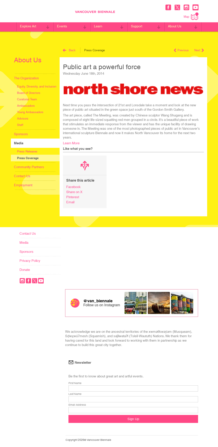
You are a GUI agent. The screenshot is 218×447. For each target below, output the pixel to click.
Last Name (75, 394)
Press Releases (27, 151)
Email (70, 202)
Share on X (74, 192)
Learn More (71, 143)
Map (191, 16)
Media (18, 143)
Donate (24, 270)
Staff (20, 125)
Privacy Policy (29, 260)
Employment (23, 185)
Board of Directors (28, 93)
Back (69, 50)
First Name (75, 383)
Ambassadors (26, 105)
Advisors (22, 118)
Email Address (77, 405)
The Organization (26, 78)
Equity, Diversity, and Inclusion (36, 86)
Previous (181, 50)
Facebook (73, 187)
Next (199, 50)
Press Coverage (28, 158)
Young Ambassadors (30, 112)
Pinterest (72, 197)
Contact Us (22, 176)
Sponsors (21, 134)
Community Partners (29, 167)
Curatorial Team (27, 99)
